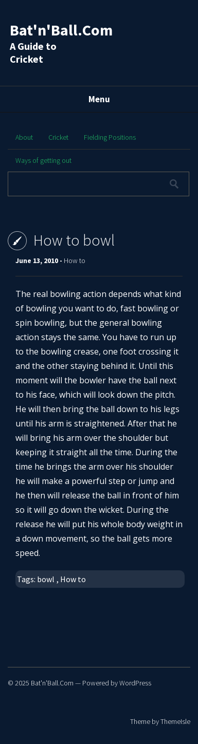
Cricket (58, 137)
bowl (46, 579)
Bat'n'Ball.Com (61, 30)
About (24, 137)
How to (74, 260)
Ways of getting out (43, 160)
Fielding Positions (110, 137)
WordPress (135, 682)
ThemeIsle (175, 721)
